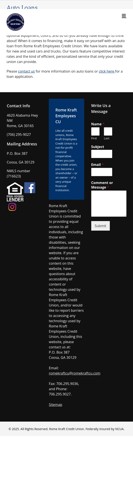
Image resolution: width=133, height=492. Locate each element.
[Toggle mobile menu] (124, 15)
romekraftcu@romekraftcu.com (74, 373)
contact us (26, 71)
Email (97, 164)
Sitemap (55, 404)
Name (98, 124)
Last (106, 138)
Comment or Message (102, 185)
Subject (97, 147)
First (94, 138)
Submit (100, 225)
